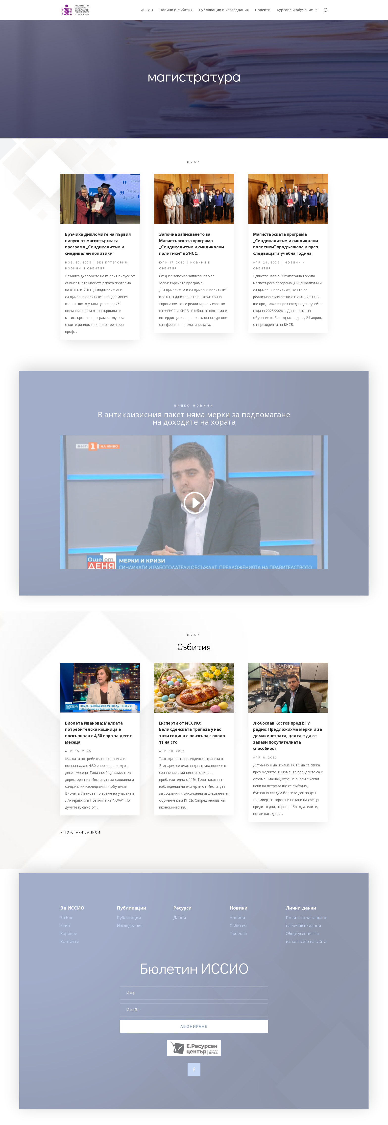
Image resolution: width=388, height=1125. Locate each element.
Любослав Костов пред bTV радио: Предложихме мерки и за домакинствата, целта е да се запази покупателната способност (287, 735)
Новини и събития (176, 10)
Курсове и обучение (295, 10)
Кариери (68, 938)
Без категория (112, 262)
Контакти (69, 946)
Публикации (129, 922)
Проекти (262, 10)
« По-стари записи (80, 832)
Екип (65, 930)
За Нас (66, 922)
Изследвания (129, 930)
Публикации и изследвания (224, 10)
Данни (179, 922)
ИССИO (147, 10)
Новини (237, 922)
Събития (238, 930)
